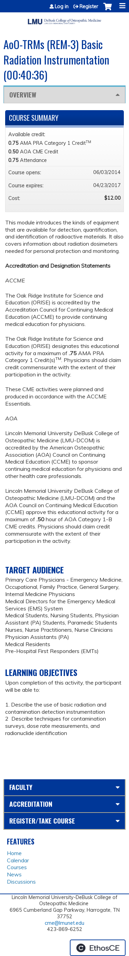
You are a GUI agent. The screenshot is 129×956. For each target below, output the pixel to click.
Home (14, 853)
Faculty (20, 787)
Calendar (18, 860)
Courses (17, 867)
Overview (22, 95)
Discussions (21, 881)
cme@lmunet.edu (64, 923)
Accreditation (30, 804)
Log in (61, 6)
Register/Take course (42, 821)
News (14, 874)
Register (88, 6)
